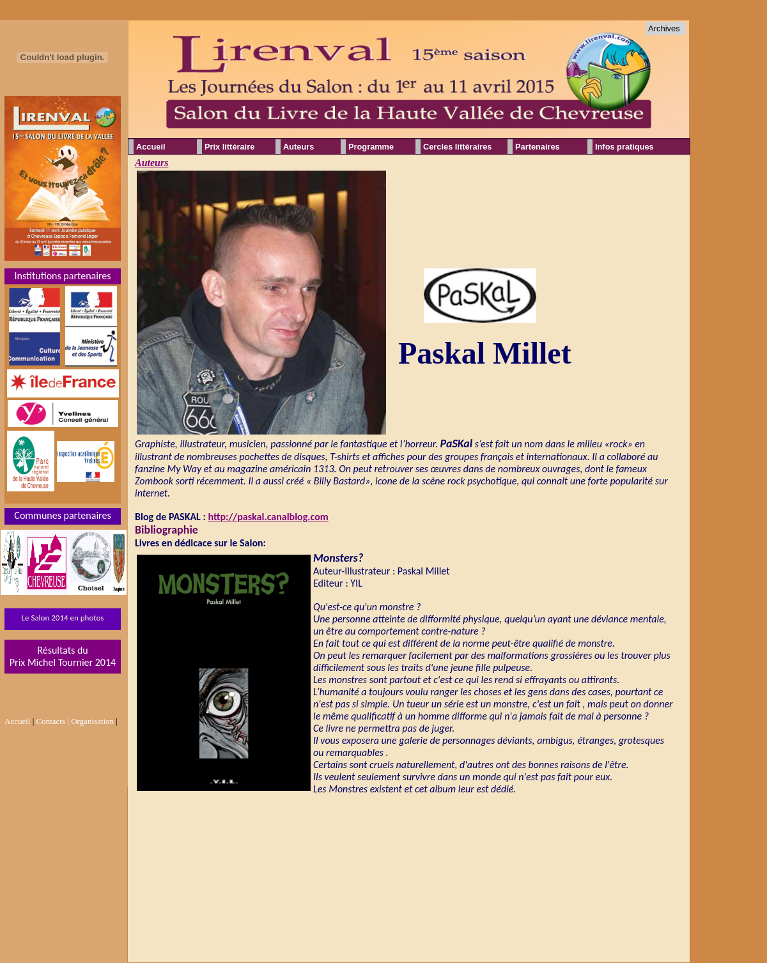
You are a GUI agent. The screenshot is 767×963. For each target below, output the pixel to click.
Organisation (92, 721)
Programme (371, 146)
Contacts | (52, 721)
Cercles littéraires (457, 146)
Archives (664, 28)
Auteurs (151, 162)
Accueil (151, 146)
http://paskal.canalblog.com (268, 517)
